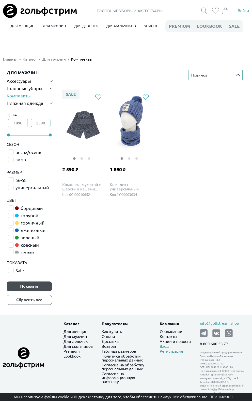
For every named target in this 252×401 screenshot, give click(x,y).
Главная (10, 59)
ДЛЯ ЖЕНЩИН (22, 26)
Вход (164, 346)
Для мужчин (54, 59)
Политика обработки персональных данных (122, 358)
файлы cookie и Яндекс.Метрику (74, 397)
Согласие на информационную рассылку (118, 378)
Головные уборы (24, 88)
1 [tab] (74, 155)
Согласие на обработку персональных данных (123, 367)
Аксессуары (19, 81)
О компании (171, 331)
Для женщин (75, 331)
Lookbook (71, 356)
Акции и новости (175, 341)
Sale (234, 26)
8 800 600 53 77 (214, 344)
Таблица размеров (119, 351)
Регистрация (171, 351)
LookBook (209, 26)
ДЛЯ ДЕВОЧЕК (86, 26)
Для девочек (75, 341)
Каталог (30, 59)
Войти (243, 11)
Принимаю (221, 397)
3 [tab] (89, 155)
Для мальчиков (78, 346)
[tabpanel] (83, 122)
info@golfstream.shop (219, 323)
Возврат (109, 346)
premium (179, 26)
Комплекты (81, 59)
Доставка (110, 341)
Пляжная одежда (25, 103)
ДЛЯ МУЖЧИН (54, 26)
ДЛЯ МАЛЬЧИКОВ (121, 26)
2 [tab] (81, 155)
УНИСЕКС (152, 26)
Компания (169, 323)
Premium (71, 351)
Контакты (168, 336)
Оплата (108, 336)
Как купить (112, 331)
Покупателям (115, 323)
